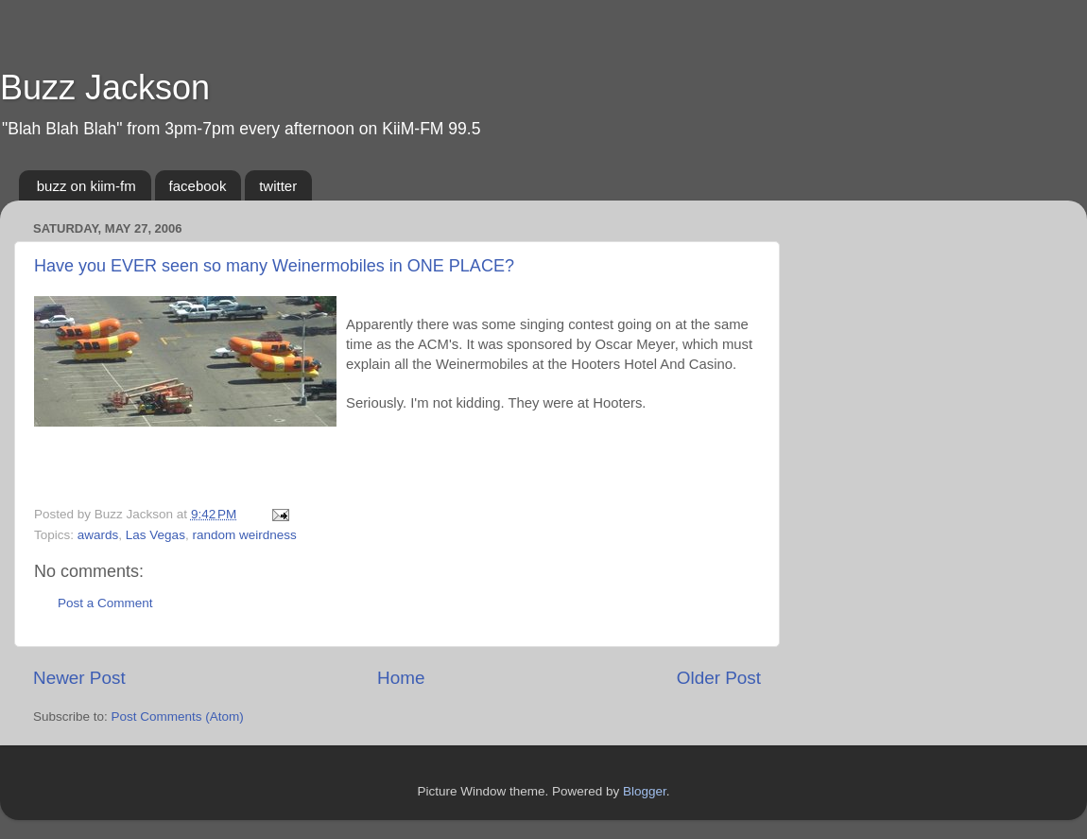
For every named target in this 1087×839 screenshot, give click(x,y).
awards (98, 535)
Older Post (719, 678)
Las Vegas (155, 535)
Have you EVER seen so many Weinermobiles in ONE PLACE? (274, 265)
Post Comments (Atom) (178, 716)
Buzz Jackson (105, 87)
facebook (198, 186)
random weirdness (244, 535)
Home (400, 678)
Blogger (644, 791)
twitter (278, 186)
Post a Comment (105, 603)
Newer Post (79, 678)
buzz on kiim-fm (86, 186)
